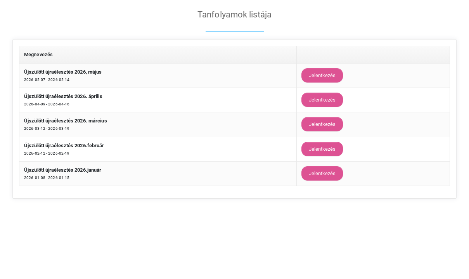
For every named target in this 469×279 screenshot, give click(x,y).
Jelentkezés (322, 75)
